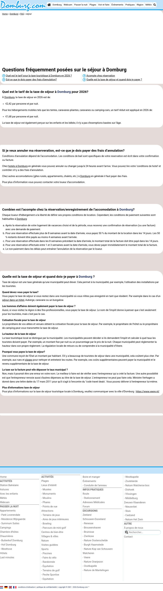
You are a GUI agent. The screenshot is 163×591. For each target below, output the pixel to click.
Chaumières (6, 536)
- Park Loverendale (10, 514)
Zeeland (87, 514)
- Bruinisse (88, 532)
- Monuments (48, 493)
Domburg (57, 4)
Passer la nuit (80, 4)
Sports (45, 549)
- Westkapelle (131, 476)
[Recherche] (155, 4)
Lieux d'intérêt (49, 485)
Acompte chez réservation (100, 75)
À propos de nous (133, 527)
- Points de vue (49, 506)
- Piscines (46, 553)
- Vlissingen (130, 494)
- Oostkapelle (90, 566)
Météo (148, 4)
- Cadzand (129, 515)
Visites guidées (49, 544)
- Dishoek (129, 489)
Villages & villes (49, 536)
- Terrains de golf (50, 570)
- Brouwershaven (92, 527)
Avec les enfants (9, 493)
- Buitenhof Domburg (11, 540)
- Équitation (47, 566)
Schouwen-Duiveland (94, 519)
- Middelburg (131, 498)
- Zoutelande (131, 481)
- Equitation (47, 579)
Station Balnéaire (9, 485)
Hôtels (3, 553)
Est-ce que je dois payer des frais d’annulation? (31, 79)
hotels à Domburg (17, 166)
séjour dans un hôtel (13, 300)
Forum (86, 506)
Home (3, 476)
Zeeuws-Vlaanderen (135, 502)
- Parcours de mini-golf (53, 527)
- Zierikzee (88, 536)
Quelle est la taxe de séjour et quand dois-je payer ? (114, 79)
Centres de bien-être (52, 532)
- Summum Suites (9, 523)
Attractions (47, 510)
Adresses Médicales (94, 502)
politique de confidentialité (47, 587)
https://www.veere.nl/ (147, 391)
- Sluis (127, 511)
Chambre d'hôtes (9, 532)
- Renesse (88, 523)
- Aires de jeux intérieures (55, 519)
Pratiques (130, 4)
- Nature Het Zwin (133, 519)
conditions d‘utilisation (26, 587)
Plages (93, 4)
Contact (128, 536)
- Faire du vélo (48, 557)
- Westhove (6, 549)
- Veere (86, 557)
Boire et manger (91, 476)
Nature (45, 540)
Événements (117, 4)
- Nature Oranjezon (93, 561)
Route (86, 493)
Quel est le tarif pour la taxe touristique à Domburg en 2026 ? (39, 75)
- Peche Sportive (50, 574)
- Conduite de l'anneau (95, 485)
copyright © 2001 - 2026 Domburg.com (73, 587)
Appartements (8, 510)
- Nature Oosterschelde (95, 540)
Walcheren (88, 553)
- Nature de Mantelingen (96, 570)
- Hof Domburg (8, 544)
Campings (5, 527)
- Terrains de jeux (50, 515)
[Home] (49, 4)
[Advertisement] (81, 42)
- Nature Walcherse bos (136, 485)
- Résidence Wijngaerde (12, 519)
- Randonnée (48, 562)
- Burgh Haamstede (93, 544)
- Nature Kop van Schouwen (98, 549)
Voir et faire (103, 4)
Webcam (68, 4)
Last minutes (7, 557)
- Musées (46, 489)
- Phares (45, 502)
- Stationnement (91, 498)
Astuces (4, 489)
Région (140, 4)
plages (28, 359)
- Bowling (46, 523)
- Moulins (46, 498)
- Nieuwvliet (130, 506)
